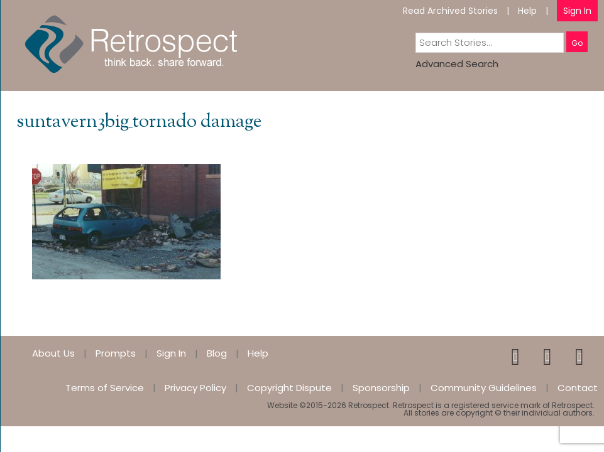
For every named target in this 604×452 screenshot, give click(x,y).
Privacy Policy (195, 387)
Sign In (577, 10)
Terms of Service (104, 387)
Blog (217, 353)
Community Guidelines (484, 387)
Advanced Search (456, 63)
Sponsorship (381, 387)
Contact (577, 387)
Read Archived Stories (450, 10)
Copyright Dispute (289, 387)
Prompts (116, 353)
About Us (53, 353)
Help (527, 10)
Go (577, 43)
